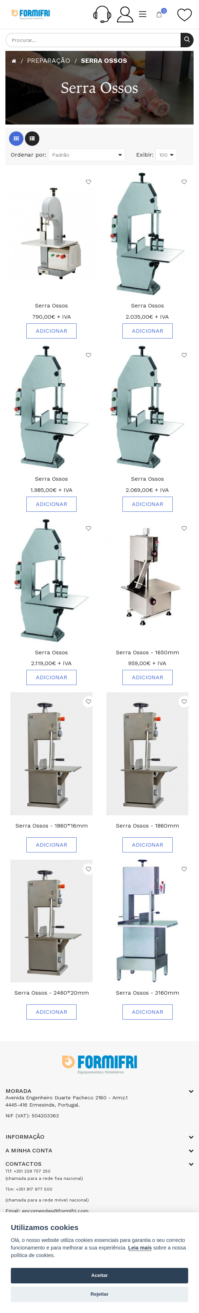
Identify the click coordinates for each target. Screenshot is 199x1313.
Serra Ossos (104, 60)
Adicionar (51, 330)
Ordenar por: (28, 154)
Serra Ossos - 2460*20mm (51, 992)
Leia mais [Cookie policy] (140, 1248)
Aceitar (99, 1275)
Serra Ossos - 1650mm (147, 652)
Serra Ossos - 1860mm (147, 825)
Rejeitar (100, 1294)
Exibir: (144, 154)
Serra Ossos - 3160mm (147, 992)
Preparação (48, 60)
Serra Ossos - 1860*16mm (52, 825)
